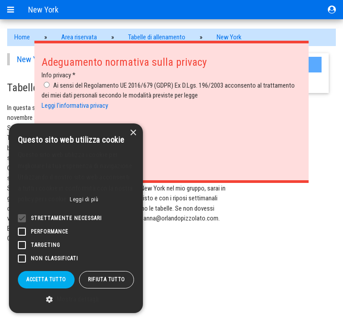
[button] (76, 299)
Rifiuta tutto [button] (106, 279)
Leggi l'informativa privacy (75, 106)
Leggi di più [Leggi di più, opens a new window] (84, 199)
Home (22, 37)
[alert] (76, 218)
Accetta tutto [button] (46, 279)
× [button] (133, 133)
